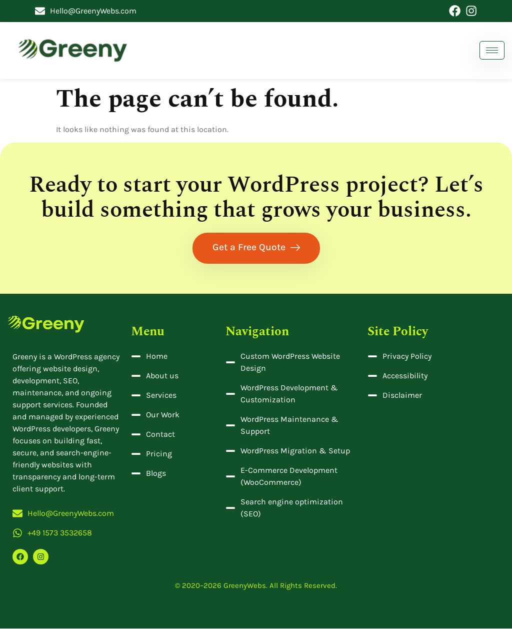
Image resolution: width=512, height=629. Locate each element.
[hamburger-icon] (492, 51)
